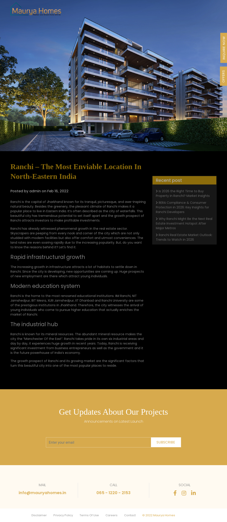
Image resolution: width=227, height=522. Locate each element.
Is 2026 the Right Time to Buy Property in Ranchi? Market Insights (183, 197)
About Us (132, 11)
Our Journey (115, 11)
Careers (111, 515)
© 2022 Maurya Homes (158, 515)
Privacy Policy (63, 515)
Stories (177, 11)
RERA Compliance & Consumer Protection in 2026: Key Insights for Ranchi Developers (182, 212)
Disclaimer (39, 515)
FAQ (187, 11)
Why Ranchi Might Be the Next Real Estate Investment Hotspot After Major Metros (184, 228)
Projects (98, 11)
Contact (130, 515)
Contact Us (200, 11)
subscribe (166, 442)
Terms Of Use (89, 515)
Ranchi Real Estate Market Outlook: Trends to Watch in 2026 (184, 241)
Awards (146, 11)
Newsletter (162, 11)
